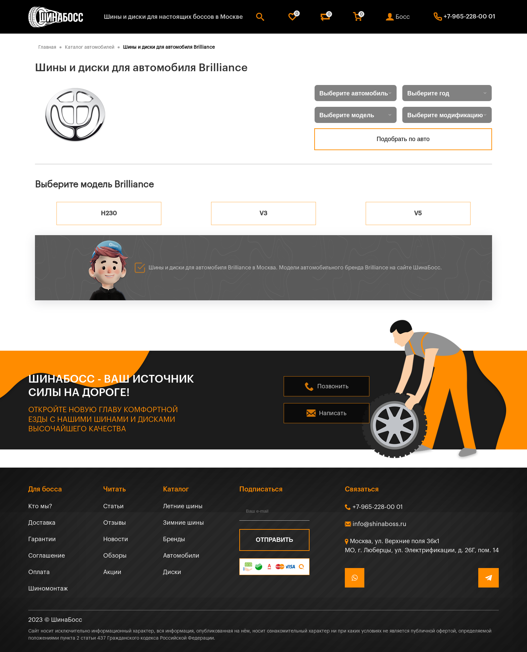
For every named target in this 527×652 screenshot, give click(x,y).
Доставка (41, 523)
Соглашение (46, 556)
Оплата (39, 572)
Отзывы (114, 523)
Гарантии (42, 539)
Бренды (174, 539)
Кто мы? (40, 506)
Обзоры (115, 556)
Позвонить (333, 386)
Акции (112, 572)
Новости (115, 539)
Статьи (113, 506)
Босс (403, 17)
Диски (172, 572)
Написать (333, 413)
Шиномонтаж (48, 588)
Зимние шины (183, 523)
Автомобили (181, 556)
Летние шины (183, 506)
